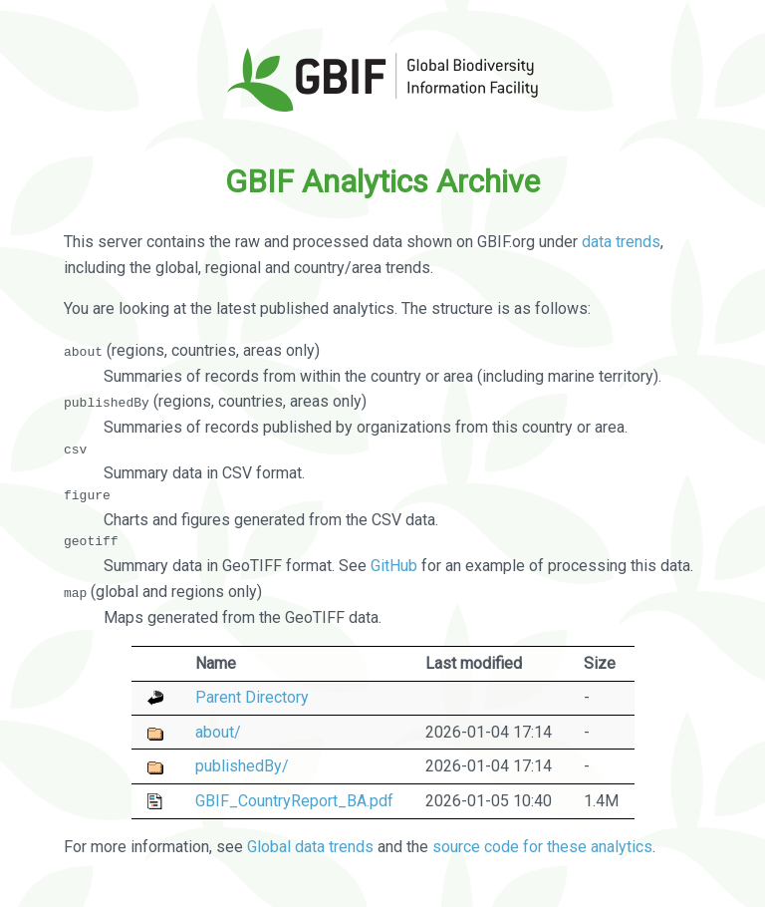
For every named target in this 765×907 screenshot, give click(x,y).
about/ (218, 731)
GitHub (394, 565)
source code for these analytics (542, 846)
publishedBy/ (242, 765)
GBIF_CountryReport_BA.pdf (294, 799)
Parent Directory (252, 697)
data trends (621, 241)
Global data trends (310, 846)
